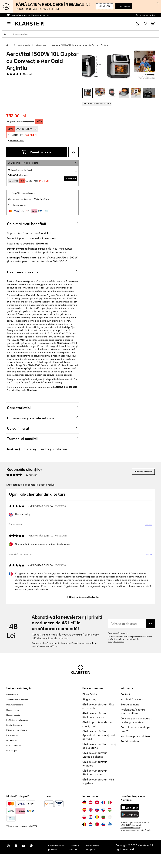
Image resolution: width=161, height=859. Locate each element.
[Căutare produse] (80, 34)
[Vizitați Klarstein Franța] (103, 805)
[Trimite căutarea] (5, 34)
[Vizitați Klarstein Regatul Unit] (91, 812)
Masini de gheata (16, 727)
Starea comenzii (130, 706)
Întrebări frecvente (132, 701)
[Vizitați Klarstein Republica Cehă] (103, 812)
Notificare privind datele (135, 738)
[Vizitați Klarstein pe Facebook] (20, 851)
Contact (125, 696)
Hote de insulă (14, 711)
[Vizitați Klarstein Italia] (110, 805)
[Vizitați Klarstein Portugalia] (97, 826)
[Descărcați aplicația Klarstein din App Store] (130, 810)
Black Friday (89, 696)
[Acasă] (10, 45)
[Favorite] (145, 24)
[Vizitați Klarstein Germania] (84, 805)
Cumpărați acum (120, 6)
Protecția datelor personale (64, 850)
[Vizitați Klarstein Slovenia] (103, 826)
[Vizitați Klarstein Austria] (91, 805)
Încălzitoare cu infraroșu (21, 722)
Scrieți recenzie (139, 473)
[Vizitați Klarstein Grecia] (110, 826)
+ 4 (149, 92)
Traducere (146, 528)
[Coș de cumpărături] (152, 24)
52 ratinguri (28, 74)
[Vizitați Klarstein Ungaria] (110, 812)
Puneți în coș (36, 152)
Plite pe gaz (13, 752)
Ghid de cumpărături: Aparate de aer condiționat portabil (98, 737)
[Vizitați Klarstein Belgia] (84, 826)
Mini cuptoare (48, 45)
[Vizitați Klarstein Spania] (84, 812)
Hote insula (13, 742)
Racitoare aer (14, 737)
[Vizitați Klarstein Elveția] (97, 805)
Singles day (89, 701)
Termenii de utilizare (129, 832)
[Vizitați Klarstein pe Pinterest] (40, 851)
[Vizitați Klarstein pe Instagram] (9, 851)
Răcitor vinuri (14, 696)
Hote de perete (15, 716)
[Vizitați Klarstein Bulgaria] (103, 819)
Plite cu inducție (15, 747)
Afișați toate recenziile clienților (84, 599)
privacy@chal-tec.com (117, 644)
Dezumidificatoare (17, 706)
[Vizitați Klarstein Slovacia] (97, 812)
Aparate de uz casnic (24, 45)
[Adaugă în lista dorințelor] (73, 152)
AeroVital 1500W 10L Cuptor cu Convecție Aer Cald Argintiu (88, 45)
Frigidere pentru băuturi (20, 732)
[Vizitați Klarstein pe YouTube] (30, 851)
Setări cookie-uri (131, 743)
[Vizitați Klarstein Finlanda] (110, 819)
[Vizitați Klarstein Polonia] (84, 819)
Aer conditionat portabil (20, 701)
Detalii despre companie (101, 850)
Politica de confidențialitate (119, 635)
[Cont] (137, 24)
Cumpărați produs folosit (24, 169)
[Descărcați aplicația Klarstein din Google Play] (130, 817)
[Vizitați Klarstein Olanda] (91, 826)
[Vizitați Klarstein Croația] (91, 819)
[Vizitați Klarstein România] (97, 819)
